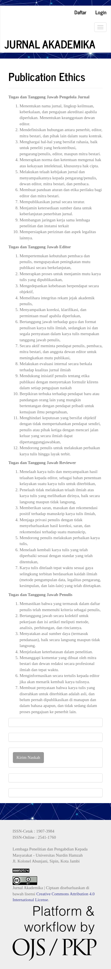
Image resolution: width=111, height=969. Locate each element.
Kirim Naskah (28, 757)
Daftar (80, 12)
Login (101, 12)
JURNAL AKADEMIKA (49, 44)
